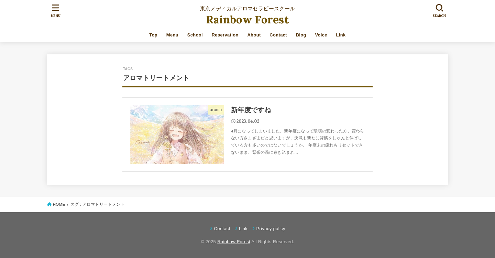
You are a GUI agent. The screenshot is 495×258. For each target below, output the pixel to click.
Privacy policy (270, 228)
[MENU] (55, 10)
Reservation (225, 34)
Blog (301, 34)
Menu (172, 34)
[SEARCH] (439, 10)
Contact (278, 34)
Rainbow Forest (247, 19)
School (195, 34)
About (254, 34)
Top (153, 34)
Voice (321, 34)
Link (341, 34)
